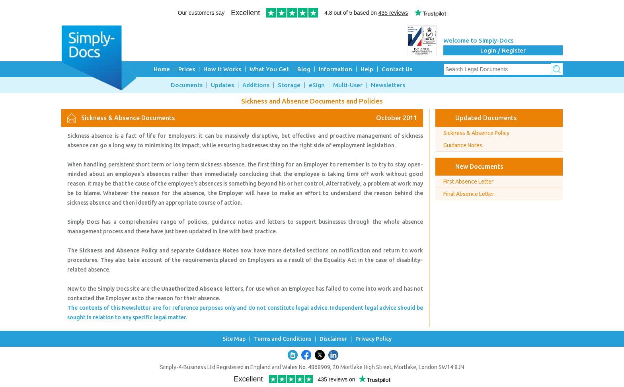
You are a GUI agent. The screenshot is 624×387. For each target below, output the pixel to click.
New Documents (479, 166)
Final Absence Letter (468, 194)
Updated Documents (486, 117)
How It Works (222, 69)
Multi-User (348, 85)
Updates (222, 85)
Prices (186, 69)
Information (335, 69)
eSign (317, 85)
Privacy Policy (373, 339)
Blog (303, 69)
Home (162, 69)
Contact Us (397, 69)
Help (367, 69)
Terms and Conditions (282, 339)
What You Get (269, 69)
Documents (187, 85)
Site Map (234, 339)
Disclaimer (333, 339)
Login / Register (503, 50)
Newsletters (388, 85)
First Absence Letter (468, 181)
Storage (289, 85)
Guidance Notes (462, 145)
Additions (255, 85)
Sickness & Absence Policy (476, 133)
